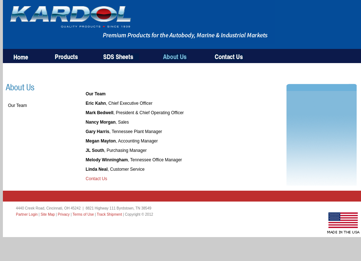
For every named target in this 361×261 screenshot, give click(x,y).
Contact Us (96, 178)
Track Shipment (109, 214)
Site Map (48, 214)
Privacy (64, 214)
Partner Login (27, 214)
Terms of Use (83, 214)
